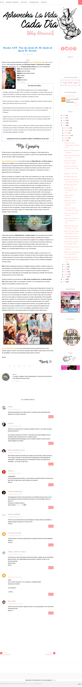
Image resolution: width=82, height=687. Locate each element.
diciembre (66, 128)
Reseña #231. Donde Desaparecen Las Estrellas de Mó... (71, 145)
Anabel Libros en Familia (17, 552)
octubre (66, 133)
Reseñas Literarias (12, 2)
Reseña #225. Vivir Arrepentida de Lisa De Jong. (70, 190)
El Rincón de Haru (14, 533)
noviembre (67, 130)
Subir (80, 684)
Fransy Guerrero (14, 514)
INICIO (2, 2)
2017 (64, 279)
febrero (66, 274)
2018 (64, 125)
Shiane (10, 407)
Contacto (44, 2)
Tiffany (10, 424)
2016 (64, 282)
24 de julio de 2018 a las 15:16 (15, 577)
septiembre (67, 135)
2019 (64, 123)
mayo (65, 266)
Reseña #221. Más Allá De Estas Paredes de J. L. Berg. (71, 221)
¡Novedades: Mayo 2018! (70, 176)
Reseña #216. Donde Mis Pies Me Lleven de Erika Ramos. (71, 259)
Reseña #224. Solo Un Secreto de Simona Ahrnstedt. (70, 203)
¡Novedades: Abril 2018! (70, 185)
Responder (51, 417)
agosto (66, 138)
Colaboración (34, 2)
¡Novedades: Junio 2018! (70, 173)
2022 (64, 115)
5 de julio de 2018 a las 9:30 (14, 426)
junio (65, 264)
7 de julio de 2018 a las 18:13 (14, 494)
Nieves (15, 374)
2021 (64, 118)
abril (65, 269)
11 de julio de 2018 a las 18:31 (15, 536)
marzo (65, 271)
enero (65, 277)
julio (65, 140)
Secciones (24, 2)
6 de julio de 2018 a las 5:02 (14, 473)
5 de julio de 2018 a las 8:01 (14, 409)
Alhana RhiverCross (15, 492)
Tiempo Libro (19, 505)
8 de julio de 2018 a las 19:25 (14, 517)
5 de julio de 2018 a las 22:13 (14, 453)
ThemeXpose (31, 683)
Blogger (54, 680)
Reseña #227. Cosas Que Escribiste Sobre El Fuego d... (71, 168)
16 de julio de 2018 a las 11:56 (15, 554)
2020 (64, 120)
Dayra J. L (11, 471)
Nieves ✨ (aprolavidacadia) (71, 98)
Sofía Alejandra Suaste (16, 450)
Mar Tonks (12, 601)
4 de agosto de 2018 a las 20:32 (15, 604)
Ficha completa (21, 82)
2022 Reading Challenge (70, 96)
